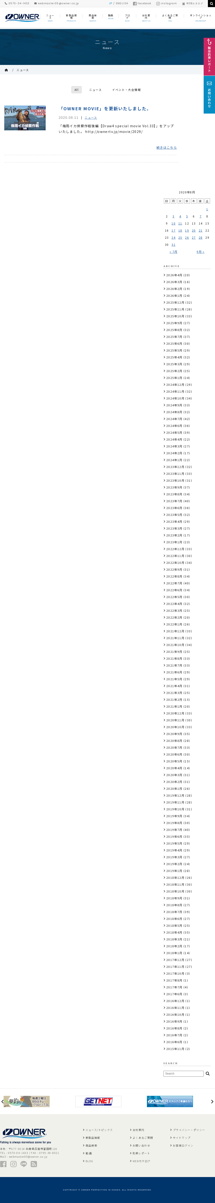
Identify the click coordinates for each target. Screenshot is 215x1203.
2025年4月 (174, 357)
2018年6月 (174, 919)
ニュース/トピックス (99, 1130)
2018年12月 (175, 878)
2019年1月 (174, 871)
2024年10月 (175, 398)
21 (201, 230)
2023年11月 (175, 474)
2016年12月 (175, 1001)
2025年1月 (174, 378)
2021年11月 (175, 638)
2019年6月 (174, 836)
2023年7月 (174, 501)
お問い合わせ (141, 1145)
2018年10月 (175, 891)
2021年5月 (174, 679)
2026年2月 (174, 289)
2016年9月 (174, 1021)
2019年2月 (174, 864)
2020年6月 (174, 754)
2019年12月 (175, 795)
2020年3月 (174, 775)
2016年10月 (175, 1014)
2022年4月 (174, 604)
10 (173, 223)
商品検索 (91, 1145)
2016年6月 (174, 1042)
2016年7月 (174, 1035)
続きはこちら (167, 147)
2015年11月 (175, 1049)
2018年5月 (174, 925)
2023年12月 (175, 467)
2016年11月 (175, 1008)
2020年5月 (174, 761)
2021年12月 (175, 631)
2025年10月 (175, 316)
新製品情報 (93, 1137)
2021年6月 (174, 672)
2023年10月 (175, 480)
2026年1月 (174, 295)
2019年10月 (175, 809)
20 (194, 230)
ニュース (23, 70)
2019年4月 (174, 850)
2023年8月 (174, 494)
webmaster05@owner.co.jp (56, 3)
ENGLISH (122, 3)
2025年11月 (175, 309)
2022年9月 (174, 569)
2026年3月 (174, 282)
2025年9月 (174, 323)
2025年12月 (175, 302)
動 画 (89, 1153)
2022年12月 (175, 549)
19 (187, 230)
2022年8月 (174, 576)
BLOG (89, 1161)
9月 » (201, 252)
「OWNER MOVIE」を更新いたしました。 (105, 108)
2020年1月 (174, 788)
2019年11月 (175, 802)
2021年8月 (174, 658)
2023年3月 (174, 528)
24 (173, 237)
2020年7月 (174, 747)
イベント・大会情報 (126, 90)
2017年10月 (175, 973)
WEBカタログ (192, 3)
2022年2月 (174, 617)
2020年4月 (174, 768)
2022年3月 (174, 610)
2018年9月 (174, 898)
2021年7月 (174, 665)
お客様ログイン (183, 1145)
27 (194, 237)
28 (201, 237)
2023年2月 (174, 535)
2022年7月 (174, 583)
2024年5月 (174, 432)
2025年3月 (174, 364)
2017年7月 (174, 987)
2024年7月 (174, 419)
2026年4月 (174, 275)
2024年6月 (174, 426)
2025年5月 (174, 350)
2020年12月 (175, 713)
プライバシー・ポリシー (189, 1130)
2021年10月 (175, 645)
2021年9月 (174, 652)
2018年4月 (174, 932)
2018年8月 (174, 905)
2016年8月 (174, 1028)
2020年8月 (174, 741)
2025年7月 (174, 337)
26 (187, 237)
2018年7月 (174, 912)
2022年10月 (175, 563)
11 (180, 223)
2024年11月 (175, 391)
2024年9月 (174, 405)
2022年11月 (175, 556)
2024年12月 (175, 385)
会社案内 (139, 1130)
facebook (142, 3)
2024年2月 (174, 453)
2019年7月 (174, 830)
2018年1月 (174, 953)
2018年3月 (174, 939)
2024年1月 (174, 460)
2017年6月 (174, 994)
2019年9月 (174, 816)
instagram (166, 3)
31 (173, 244)
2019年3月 (174, 857)
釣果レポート (141, 1153)
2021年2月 (174, 699)
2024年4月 (174, 439)
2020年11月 (175, 720)
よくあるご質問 (143, 1137)
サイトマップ (181, 1137)
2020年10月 (175, 727)
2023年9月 (174, 487)
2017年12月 (175, 960)
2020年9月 (174, 734)
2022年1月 (174, 624)
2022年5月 (174, 597)
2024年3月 (174, 446)
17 (173, 230)
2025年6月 (174, 343)
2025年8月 (174, 330)
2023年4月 (174, 521)
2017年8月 (174, 980)
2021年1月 (174, 706)
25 (180, 237)
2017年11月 (175, 967)
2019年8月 (174, 823)
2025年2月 (174, 371)
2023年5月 (174, 515)
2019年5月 (174, 843)
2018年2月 (174, 946)
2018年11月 (175, 884)
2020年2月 (174, 782)
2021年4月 (174, 686)
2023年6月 (174, 508)
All (77, 90)
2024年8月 (174, 412)
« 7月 (174, 252)
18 (180, 230)
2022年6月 (174, 590)
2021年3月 (174, 693)
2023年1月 (174, 542)
